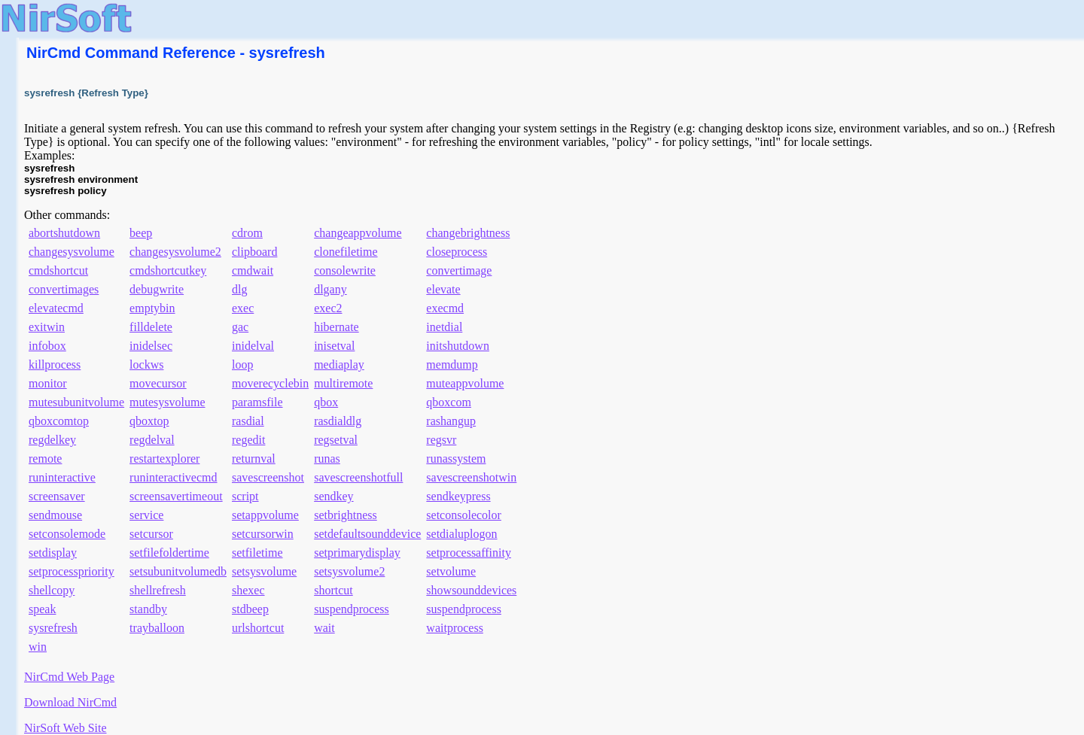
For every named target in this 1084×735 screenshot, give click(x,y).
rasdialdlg (337, 421)
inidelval (253, 345)
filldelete (150, 326)
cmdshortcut (58, 270)
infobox (47, 345)
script (245, 496)
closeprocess (456, 251)
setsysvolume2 (349, 571)
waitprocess (454, 627)
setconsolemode (67, 533)
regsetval (336, 439)
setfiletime (257, 552)
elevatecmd (56, 308)
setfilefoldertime (169, 552)
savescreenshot (268, 477)
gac (240, 326)
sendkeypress (458, 496)
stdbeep (250, 609)
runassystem (456, 458)
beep (140, 232)
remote (45, 458)
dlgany (330, 289)
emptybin (152, 308)
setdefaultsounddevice (367, 533)
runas (327, 458)
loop (242, 364)
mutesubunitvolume (76, 402)
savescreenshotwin (471, 477)
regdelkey (52, 439)
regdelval (152, 439)
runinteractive (62, 477)
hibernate (336, 326)
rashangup (451, 421)
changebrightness (468, 232)
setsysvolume (264, 571)
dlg (239, 289)
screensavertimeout (176, 496)
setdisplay (53, 552)
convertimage (459, 270)
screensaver (57, 496)
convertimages (64, 289)
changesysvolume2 (175, 251)
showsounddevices (471, 590)
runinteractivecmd (173, 477)
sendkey (333, 496)
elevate (443, 289)
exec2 (328, 308)
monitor (48, 383)
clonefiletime (345, 251)
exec (243, 308)
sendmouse (55, 515)
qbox (326, 402)
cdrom (247, 232)
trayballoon (156, 627)
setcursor (151, 533)
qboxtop (149, 421)
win (38, 646)
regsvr (441, 439)
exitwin (47, 326)
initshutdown (457, 345)
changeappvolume (357, 232)
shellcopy (52, 590)
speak (42, 609)
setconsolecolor (463, 515)
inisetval (334, 345)
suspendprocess (351, 609)
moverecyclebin (270, 383)
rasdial (248, 421)
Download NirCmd (70, 702)
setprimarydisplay (357, 552)
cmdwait (252, 270)
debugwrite (156, 289)
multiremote (343, 383)
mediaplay (339, 364)
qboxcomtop (59, 421)
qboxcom (448, 402)
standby (148, 609)
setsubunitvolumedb (178, 571)
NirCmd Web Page (69, 676)
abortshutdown (64, 232)
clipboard (254, 251)
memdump (451, 364)
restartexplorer (164, 458)
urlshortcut (258, 627)
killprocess (55, 364)
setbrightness (345, 515)
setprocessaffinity (468, 552)
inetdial (444, 326)
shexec (248, 590)
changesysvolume (71, 251)
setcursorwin (263, 533)
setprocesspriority (71, 571)
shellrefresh (157, 590)
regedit (248, 439)
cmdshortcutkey (167, 270)
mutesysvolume (167, 402)
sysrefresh (53, 627)
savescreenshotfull (358, 477)
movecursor (158, 383)
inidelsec (150, 345)
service (146, 515)
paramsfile (257, 402)
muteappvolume (465, 383)
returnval (254, 458)
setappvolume (265, 515)
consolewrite (345, 270)
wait (324, 627)
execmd (445, 308)
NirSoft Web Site (65, 727)
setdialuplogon (461, 533)
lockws (146, 364)
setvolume (451, 571)
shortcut (333, 590)
